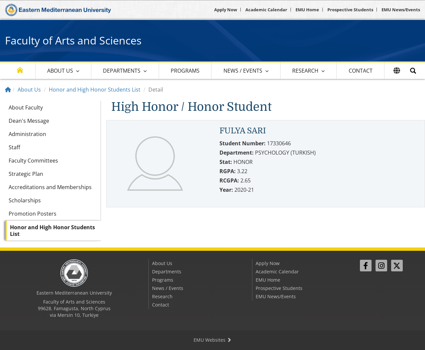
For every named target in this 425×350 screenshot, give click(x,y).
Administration (27, 134)
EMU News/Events (401, 10)
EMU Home (307, 10)
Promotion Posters (32, 213)
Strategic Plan (26, 173)
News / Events (242, 70)
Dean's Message (29, 120)
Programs (185, 70)
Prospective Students (350, 10)
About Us (60, 70)
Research (305, 70)
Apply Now (225, 10)
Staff (14, 147)
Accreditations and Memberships (50, 187)
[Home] (8, 89)
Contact (361, 70)
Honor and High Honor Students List (94, 89)
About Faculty (26, 107)
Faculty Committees (33, 160)
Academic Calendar (266, 10)
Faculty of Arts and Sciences (73, 40)
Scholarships (25, 200)
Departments (121, 70)
